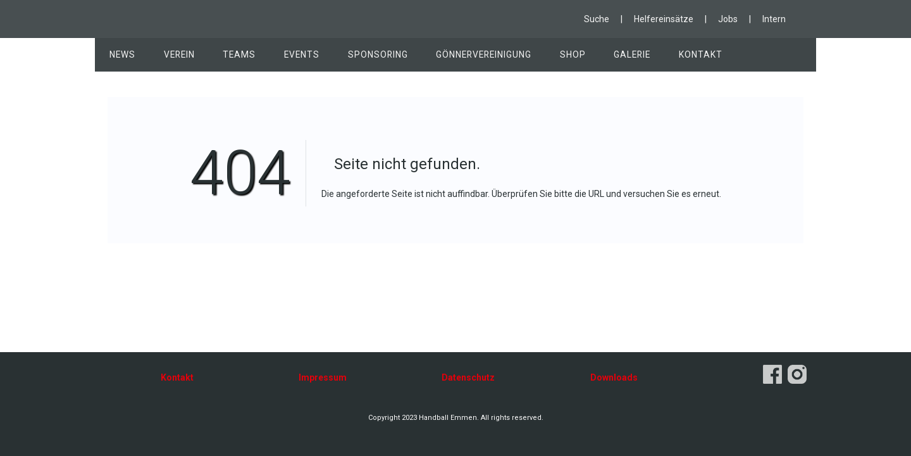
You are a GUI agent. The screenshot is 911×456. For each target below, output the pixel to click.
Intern (774, 19)
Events (291, 56)
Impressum (323, 377)
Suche (596, 19)
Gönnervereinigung (467, 56)
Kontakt (675, 56)
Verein (174, 56)
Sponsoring (363, 56)
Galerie (610, 56)
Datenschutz (468, 377)
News (121, 56)
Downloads (614, 377)
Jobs (728, 19)
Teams (232, 56)
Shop (554, 56)
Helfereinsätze (663, 19)
